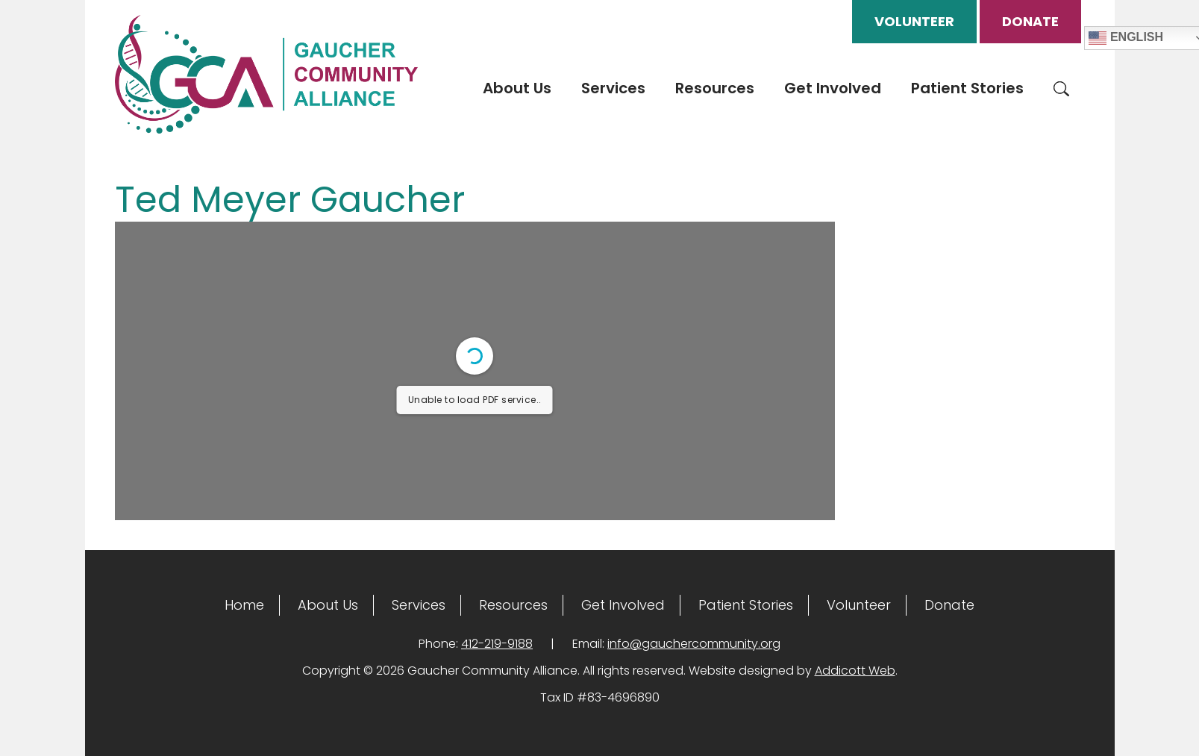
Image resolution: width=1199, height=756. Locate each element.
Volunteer (914, 21)
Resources (714, 88)
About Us (517, 88)
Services (613, 88)
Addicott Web (855, 670)
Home (244, 605)
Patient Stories (967, 88)
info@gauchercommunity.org (693, 643)
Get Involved (832, 88)
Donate (1030, 21)
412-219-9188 (497, 643)
